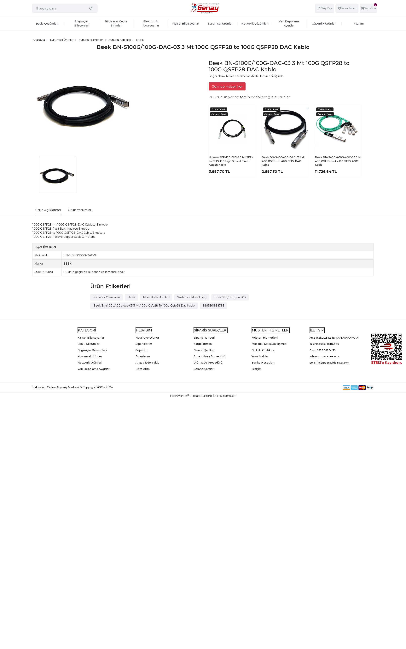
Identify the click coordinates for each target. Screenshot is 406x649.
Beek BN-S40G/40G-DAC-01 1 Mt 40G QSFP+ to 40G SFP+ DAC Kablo (283, 161)
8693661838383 (213, 305)
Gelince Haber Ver (227, 86)
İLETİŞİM (317, 330)
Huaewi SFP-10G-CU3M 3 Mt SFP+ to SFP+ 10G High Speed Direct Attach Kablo (231, 161)
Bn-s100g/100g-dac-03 (230, 297)
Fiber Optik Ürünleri (156, 297)
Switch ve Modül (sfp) (191, 297)
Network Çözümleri (106, 297)
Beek (131, 297)
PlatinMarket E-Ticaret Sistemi (191, 396)
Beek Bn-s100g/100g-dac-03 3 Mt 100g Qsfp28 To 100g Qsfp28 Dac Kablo (144, 305)
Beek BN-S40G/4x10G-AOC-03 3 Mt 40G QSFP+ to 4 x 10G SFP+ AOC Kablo (338, 161)
